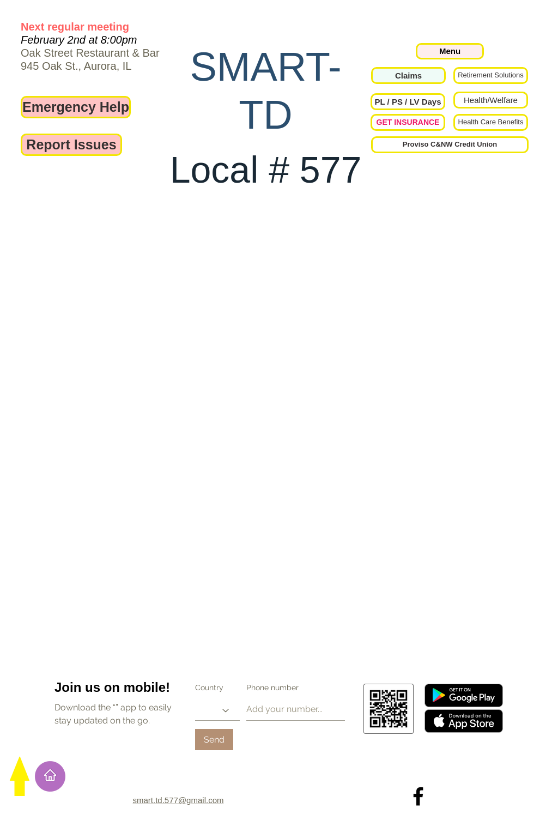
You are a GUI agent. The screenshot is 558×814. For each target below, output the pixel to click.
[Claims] (408, 75)
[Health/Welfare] (490, 100)
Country (209, 687)
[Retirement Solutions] (490, 75)
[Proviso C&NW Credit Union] (450, 144)
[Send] (214, 739)
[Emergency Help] (76, 107)
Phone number (272, 687)
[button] (408, 101)
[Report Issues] (71, 145)
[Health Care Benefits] (490, 122)
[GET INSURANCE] (408, 122)
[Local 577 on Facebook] (418, 796)
